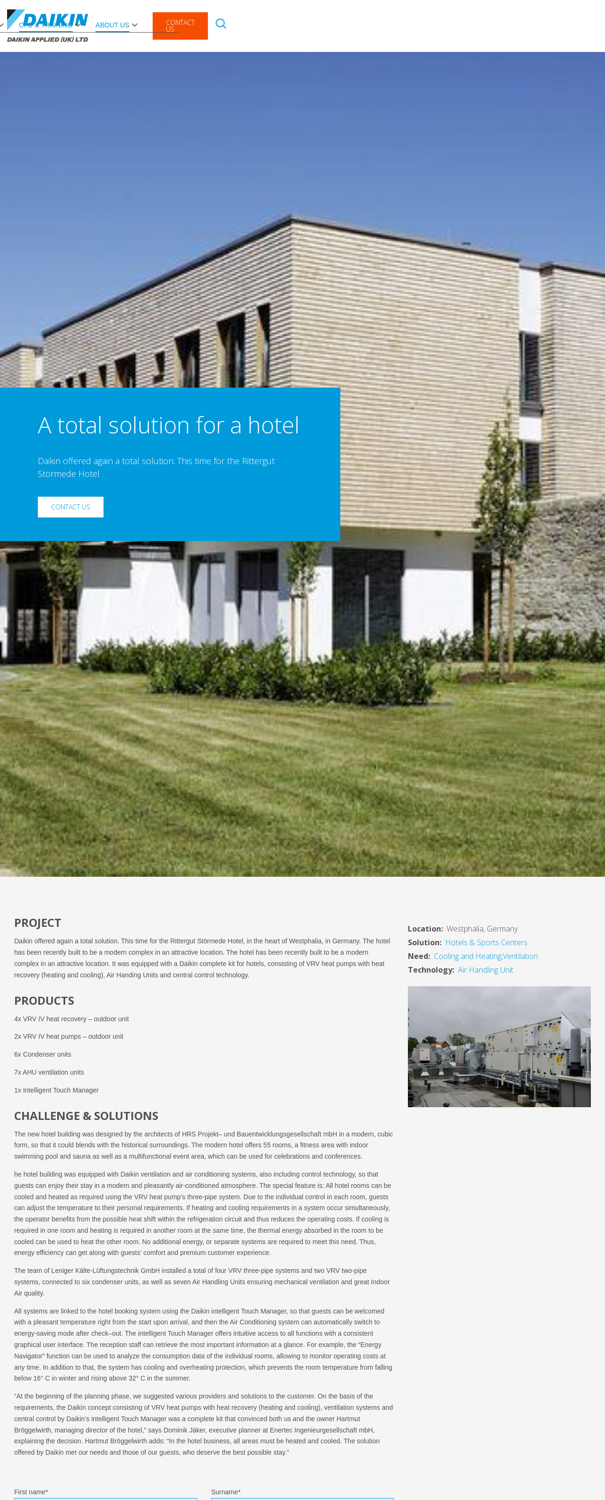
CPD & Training (416, 25)
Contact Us (550, 26)
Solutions (275, 25)
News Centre (342, 25)
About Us (483, 25)
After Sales (170, 25)
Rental (229, 25)
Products (107, 25)
